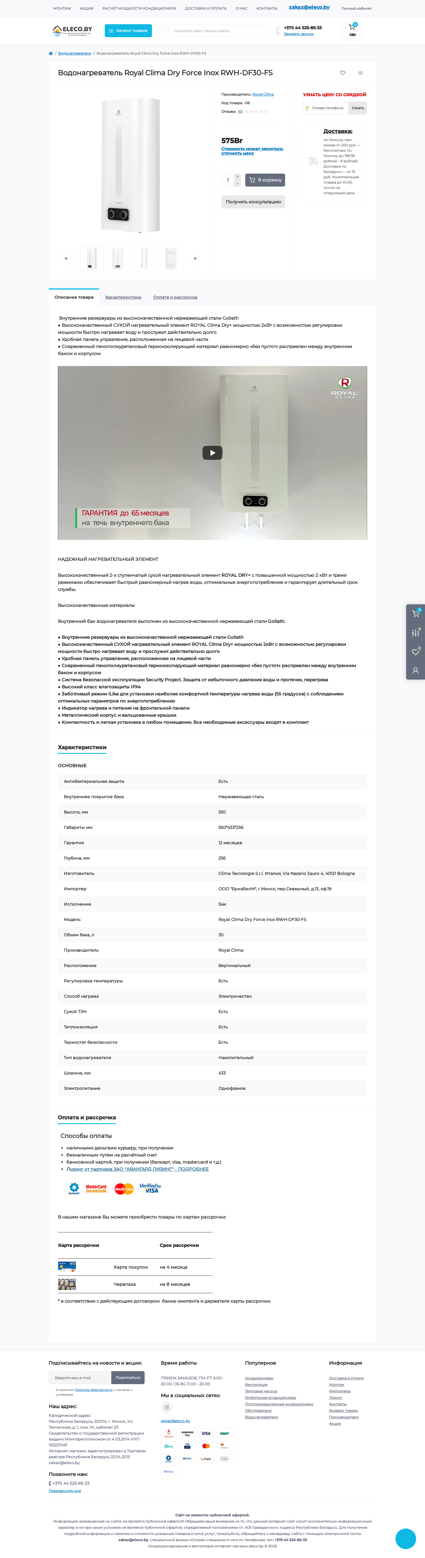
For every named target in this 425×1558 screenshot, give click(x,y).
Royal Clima (263, 94)
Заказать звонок (299, 34)
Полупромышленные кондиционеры (279, 1404)
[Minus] (237, 183)
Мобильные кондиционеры (270, 1397)
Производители (344, 1417)
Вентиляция (256, 1384)
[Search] (167, 31)
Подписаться (128, 1377)
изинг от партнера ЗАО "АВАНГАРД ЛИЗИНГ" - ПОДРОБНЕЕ (139, 1169)
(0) (240, 112)
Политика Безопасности (93, 1390)
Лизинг (335, 1397)
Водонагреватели (74, 53)
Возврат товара (343, 1410)
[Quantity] (227, 180)
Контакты (266, 8)
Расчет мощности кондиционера (139, 8)
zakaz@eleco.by (309, 7)
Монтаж (62, 8)
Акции (87, 8)
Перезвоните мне (65, 1491)
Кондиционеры (259, 1378)
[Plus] (237, 177)
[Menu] (128, 30)
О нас (242, 8)
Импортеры (340, 1391)
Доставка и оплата (206, 8)
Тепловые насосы (261, 1391)
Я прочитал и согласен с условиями (94, 1392)
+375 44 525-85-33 (303, 27)
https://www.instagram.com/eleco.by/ (167, 1407)
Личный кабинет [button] (356, 8)
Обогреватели (258, 1410)
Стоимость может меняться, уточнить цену (252, 151)
